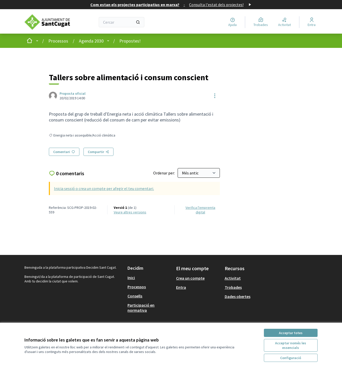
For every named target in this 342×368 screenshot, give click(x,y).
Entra (181, 287)
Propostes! (130, 41)
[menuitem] (149, 277)
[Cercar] (121, 22)
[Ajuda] (232, 22)
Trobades (233, 287)
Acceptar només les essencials (290, 345)
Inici (131, 277)
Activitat (233, 278)
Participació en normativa (140, 308)
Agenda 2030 (91, 41)
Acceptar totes (291, 333)
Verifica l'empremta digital (200, 209)
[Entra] (312, 22)
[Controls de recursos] (215, 96)
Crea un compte (190, 278)
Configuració (290, 358)
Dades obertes (237, 296)
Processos (58, 41)
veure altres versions (130, 212)
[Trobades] (260, 22)
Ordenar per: (164, 172)
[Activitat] (284, 22)
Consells (134, 295)
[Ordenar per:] (199, 173)
